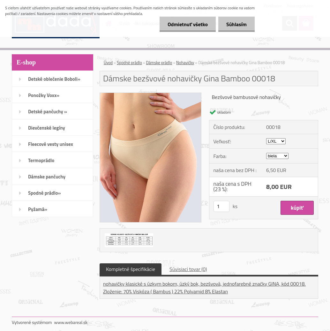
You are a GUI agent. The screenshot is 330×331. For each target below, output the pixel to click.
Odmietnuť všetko (188, 24)
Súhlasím (236, 24)
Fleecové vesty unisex (50, 144)
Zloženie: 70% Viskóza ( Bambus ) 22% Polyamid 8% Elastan (165, 291)
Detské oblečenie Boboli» (54, 79)
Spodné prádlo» (44, 193)
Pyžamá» (37, 209)
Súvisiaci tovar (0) (188, 269)
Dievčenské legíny (46, 128)
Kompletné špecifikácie (130, 269)
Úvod (108, 62)
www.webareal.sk (71, 322)
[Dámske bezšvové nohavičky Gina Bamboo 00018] (150, 95)
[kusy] (221, 206)
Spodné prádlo (129, 62)
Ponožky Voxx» (43, 95)
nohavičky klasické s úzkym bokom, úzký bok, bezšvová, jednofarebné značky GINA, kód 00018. (204, 284)
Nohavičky (185, 62)
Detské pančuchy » (47, 111)
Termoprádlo (41, 160)
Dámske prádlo (159, 62)
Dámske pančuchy (46, 176)
